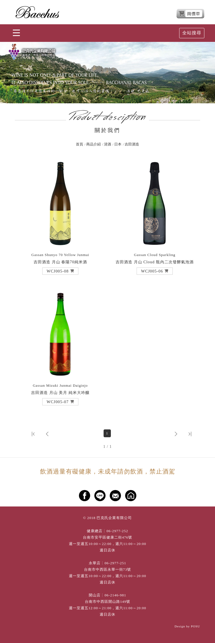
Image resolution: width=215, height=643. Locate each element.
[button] (60, 271)
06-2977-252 (117, 531)
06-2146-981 (115, 595)
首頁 (79, 144)
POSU (195, 626)
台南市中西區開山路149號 (107, 602)
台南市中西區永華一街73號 (107, 570)
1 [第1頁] (107, 433)
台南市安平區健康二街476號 (107, 537)
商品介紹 (93, 144)
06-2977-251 (115, 563)
